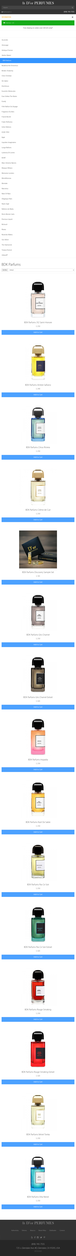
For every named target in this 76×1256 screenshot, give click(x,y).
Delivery (24, 1230)
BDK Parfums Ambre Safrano (38, 385)
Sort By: (5, 270)
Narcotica (5, 189)
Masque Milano (7, 168)
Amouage (5, 45)
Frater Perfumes (7, 122)
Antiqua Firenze (7, 50)
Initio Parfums (6, 127)
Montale (4, 183)
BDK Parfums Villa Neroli (38, 1197)
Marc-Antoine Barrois (9, 163)
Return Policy (42, 1230)
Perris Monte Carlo (8, 214)
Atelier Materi (6, 55)
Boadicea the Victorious (10, 66)
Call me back (38, 1251)
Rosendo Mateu (7, 235)
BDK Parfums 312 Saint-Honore (38, 322)
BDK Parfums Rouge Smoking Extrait (38, 1072)
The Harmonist (7, 245)
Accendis (5, 40)
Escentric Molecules (8, 91)
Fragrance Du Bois (8, 112)
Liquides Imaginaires (9, 142)
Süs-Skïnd (5, 240)
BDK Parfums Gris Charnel (38, 635)
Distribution (52, 1230)
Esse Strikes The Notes (9, 96)
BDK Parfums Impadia (38, 759)
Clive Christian (7, 76)
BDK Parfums (7, 60)
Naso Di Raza (6, 194)
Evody (4, 101)
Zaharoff (4, 255)
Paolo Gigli (5, 204)
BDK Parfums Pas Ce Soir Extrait (38, 947)
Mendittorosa (6, 178)
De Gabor (5, 81)
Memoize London (8, 173)
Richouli (4, 224)
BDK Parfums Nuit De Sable (38, 822)
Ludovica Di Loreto (8, 153)
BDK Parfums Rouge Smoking (38, 1009)
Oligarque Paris (7, 199)
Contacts (62, 1230)
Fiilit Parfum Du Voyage (10, 107)
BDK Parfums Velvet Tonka (38, 1134)
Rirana (4, 229)
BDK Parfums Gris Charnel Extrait (38, 697)
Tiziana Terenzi (7, 250)
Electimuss (5, 86)
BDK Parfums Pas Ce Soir (38, 884)
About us (32, 1230)
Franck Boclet (6, 117)
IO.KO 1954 (5, 132)
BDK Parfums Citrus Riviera (38, 447)
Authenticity (15, 1230)
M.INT (4, 158)
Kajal (3, 137)
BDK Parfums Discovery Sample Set (38, 572)
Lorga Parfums (6, 148)
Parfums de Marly (7, 209)
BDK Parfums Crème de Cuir (38, 510)
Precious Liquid (7, 219)
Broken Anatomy (7, 71)
